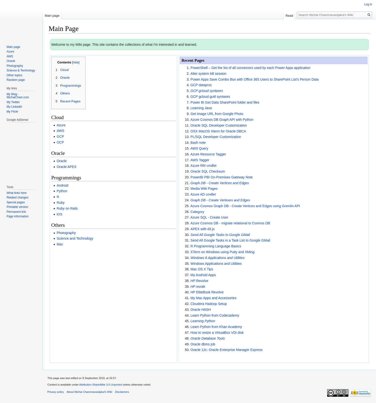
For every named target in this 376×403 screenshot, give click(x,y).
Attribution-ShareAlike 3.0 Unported (100, 384)
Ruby (61, 203)
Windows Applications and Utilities (216, 264)
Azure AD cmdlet (203, 194)
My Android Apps (203, 275)
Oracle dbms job (203, 344)
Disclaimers (122, 391)
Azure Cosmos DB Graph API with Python (222, 120)
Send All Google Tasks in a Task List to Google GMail (230, 240)
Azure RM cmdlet (203, 165)
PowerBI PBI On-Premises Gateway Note (222, 177)
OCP (60, 142)
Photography (66, 233)
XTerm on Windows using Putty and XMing (223, 252)
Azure (61, 125)
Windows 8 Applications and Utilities (217, 258)
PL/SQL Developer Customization (216, 137)
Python (62, 191)
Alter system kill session (209, 74)
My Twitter (13, 102)
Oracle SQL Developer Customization (219, 125)
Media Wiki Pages (204, 188)
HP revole (198, 287)
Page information (18, 216)
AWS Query (199, 148)
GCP (60, 136)
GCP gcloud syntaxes (207, 91)
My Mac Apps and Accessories (213, 298)
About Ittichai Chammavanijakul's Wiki (89, 391)
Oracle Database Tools (208, 338)
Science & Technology (21, 70)
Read (289, 15)
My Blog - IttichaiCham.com (18, 95)
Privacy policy (55, 391)
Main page (52, 15)
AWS (60, 131)
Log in (368, 4)
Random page (16, 80)
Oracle (61, 161)
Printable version (17, 207)
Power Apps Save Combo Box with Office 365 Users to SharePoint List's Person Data (255, 79)
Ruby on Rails (67, 208)
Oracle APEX (66, 167)
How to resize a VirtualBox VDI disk (217, 333)
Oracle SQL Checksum (208, 171)
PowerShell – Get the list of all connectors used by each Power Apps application (250, 68)
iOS (59, 214)
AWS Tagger (200, 160)
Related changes (17, 197)
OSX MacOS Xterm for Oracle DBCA (218, 131)
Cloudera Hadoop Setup (209, 304)
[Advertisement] (21, 151)
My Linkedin (14, 106)
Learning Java (201, 108)
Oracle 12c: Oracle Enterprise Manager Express (227, 350)
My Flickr (12, 111)
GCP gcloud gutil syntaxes (210, 97)
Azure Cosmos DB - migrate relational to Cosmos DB (230, 223)
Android (62, 185)
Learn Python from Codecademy (215, 315)
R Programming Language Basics (216, 246)
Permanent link (16, 211)
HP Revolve (199, 281)
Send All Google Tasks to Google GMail (220, 235)
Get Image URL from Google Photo (217, 114)
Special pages (16, 202)
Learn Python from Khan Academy (216, 327)
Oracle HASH (201, 310)
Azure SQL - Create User (209, 217)
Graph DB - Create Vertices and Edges (220, 183)
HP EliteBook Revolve (207, 292)
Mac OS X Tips (202, 269)
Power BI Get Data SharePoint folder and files (225, 102)
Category (197, 212)
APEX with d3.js (203, 229)
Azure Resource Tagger (208, 154)
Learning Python (203, 321)
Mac (60, 244)
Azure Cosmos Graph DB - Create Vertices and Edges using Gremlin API (245, 206)
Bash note (198, 142)
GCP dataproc (201, 85)
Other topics (14, 75)
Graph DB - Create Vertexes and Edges (220, 200)
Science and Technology (75, 238)
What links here (17, 193)
